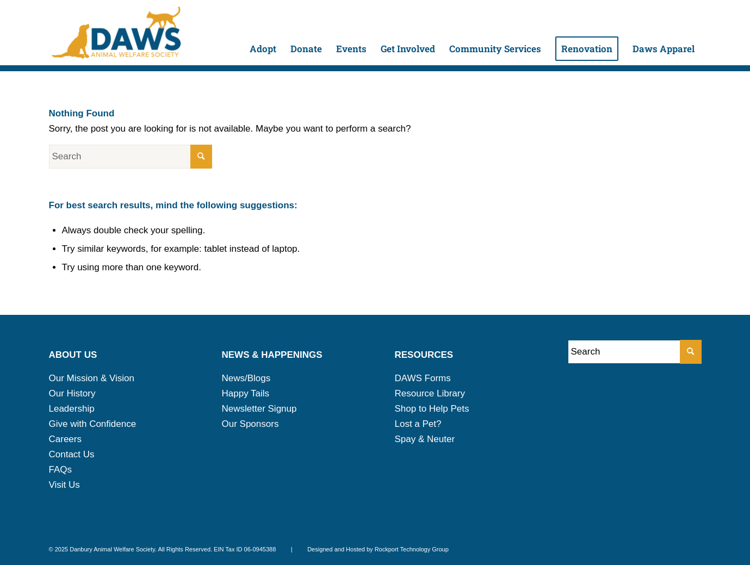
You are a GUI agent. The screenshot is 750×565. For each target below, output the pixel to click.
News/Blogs (246, 378)
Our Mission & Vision (91, 378)
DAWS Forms (423, 378)
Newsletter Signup (259, 408)
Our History (72, 393)
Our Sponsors (250, 424)
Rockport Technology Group (412, 549)
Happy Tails (246, 393)
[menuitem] (263, 32)
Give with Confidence (93, 424)
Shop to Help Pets (432, 408)
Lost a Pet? (418, 424)
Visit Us (64, 485)
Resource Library (430, 393)
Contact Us (72, 454)
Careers (65, 439)
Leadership (72, 408)
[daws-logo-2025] (116, 32)
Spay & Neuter (425, 439)
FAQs (60, 469)
